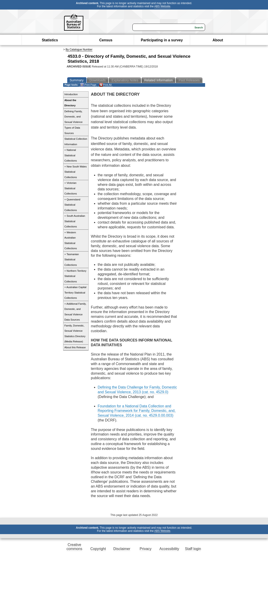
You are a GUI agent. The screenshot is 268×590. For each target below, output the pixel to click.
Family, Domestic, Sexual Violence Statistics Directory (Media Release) (75, 333)
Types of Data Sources (72, 130)
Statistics (50, 40)
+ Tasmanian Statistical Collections (72, 259)
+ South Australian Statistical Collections (75, 221)
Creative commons (74, 547)
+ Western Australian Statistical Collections (71, 240)
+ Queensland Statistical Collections (72, 205)
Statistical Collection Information (76, 141)
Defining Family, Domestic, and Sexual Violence (74, 116)
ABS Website (162, 6)
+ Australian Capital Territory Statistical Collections (76, 292)
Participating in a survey (162, 40)
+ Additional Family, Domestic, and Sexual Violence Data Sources (76, 311)
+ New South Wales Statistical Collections (76, 172)
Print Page (88, 84)
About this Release (75, 347)
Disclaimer (121, 549)
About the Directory (70, 103)
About (218, 40)
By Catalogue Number (79, 49)
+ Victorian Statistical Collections (71, 188)
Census (105, 40)
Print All (105, 84)
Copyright (98, 549)
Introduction (71, 94)
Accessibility (169, 549)
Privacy (145, 549)
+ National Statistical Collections (71, 155)
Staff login (193, 549)
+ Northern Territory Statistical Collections (75, 276)
